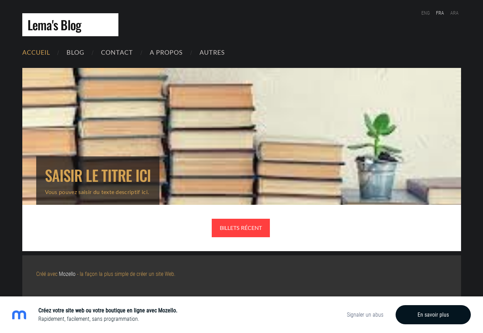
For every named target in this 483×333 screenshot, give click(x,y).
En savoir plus (433, 314)
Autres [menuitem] (212, 52)
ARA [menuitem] (454, 13)
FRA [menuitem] (440, 13)
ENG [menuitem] (425, 13)
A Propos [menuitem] (166, 52)
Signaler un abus (365, 314)
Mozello (67, 274)
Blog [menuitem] (75, 52)
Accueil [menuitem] (36, 52)
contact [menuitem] (117, 52)
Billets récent (241, 228)
